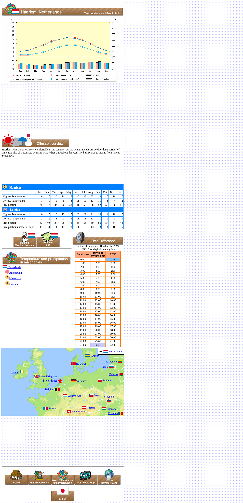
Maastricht (13, 278)
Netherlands (12, 267)
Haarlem (12, 284)
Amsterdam (13, 272)
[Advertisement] (102, 105)
